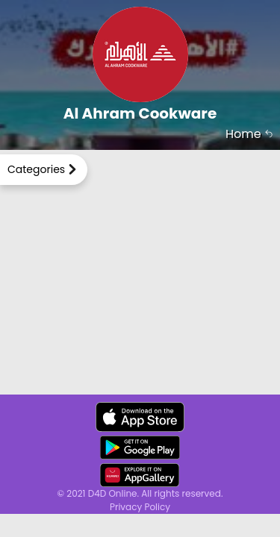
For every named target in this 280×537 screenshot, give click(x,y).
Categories (36, 169)
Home (249, 133)
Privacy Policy (140, 506)
